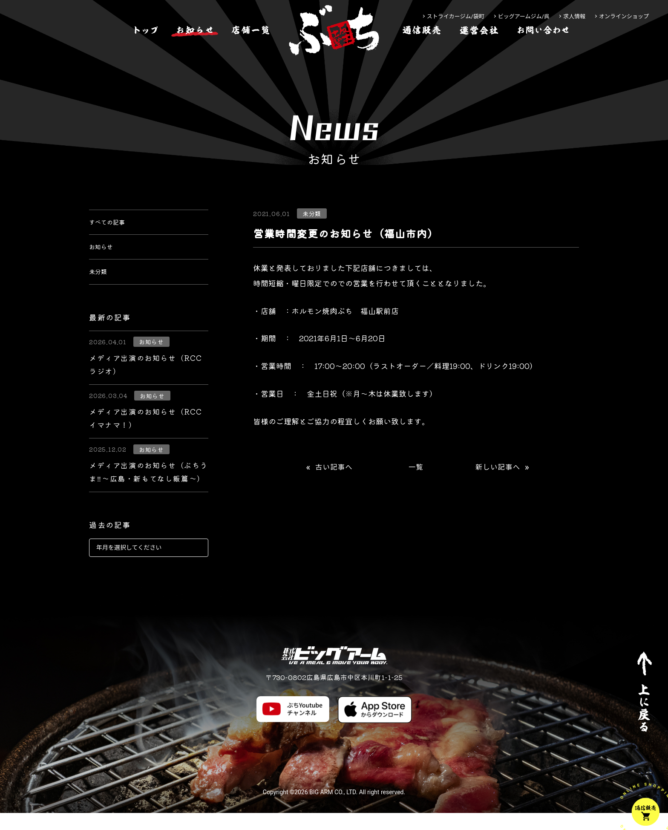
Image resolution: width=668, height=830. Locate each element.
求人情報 (574, 16)
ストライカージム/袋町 (455, 16)
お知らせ (104, 255)
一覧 (416, 467)
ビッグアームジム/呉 (524, 16)
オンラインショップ (624, 16)
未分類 (100, 286)
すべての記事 (112, 225)
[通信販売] (422, 56)
